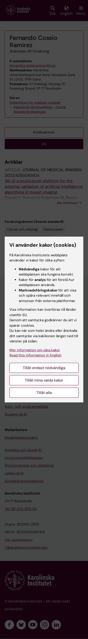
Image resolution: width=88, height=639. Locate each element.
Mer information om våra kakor (34, 350)
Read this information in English (35, 355)
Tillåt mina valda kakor (44, 380)
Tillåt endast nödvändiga (44, 367)
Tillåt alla (44, 392)
